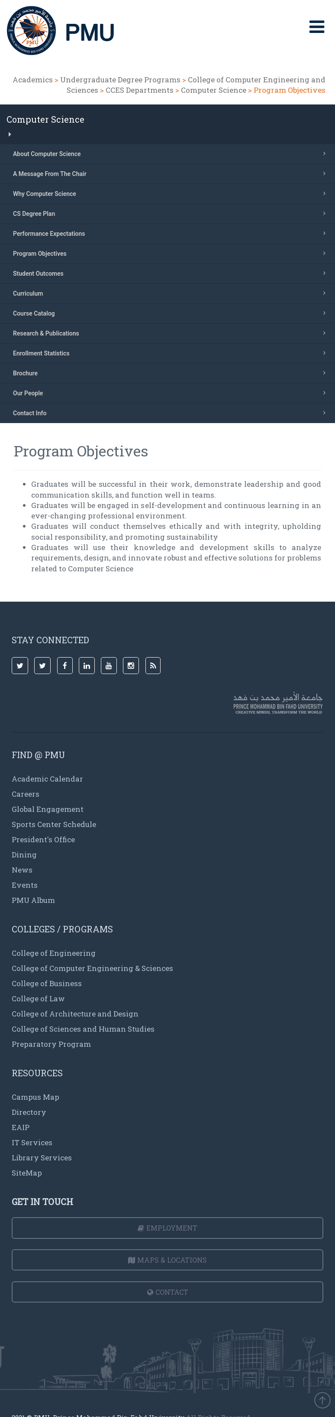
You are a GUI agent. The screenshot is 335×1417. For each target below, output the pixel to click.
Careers (25, 794)
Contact (167, 1291)
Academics (33, 80)
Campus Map (35, 1097)
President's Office (43, 839)
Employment (167, 1227)
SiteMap (27, 1173)
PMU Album (33, 900)
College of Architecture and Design (75, 1014)
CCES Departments (140, 90)
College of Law (38, 998)
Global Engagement (48, 809)
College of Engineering (54, 953)
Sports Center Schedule (54, 824)
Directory (29, 1112)
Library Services (42, 1158)
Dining (24, 855)
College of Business (47, 983)
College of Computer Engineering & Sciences (92, 968)
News (22, 870)
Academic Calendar (47, 779)
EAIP (20, 1127)
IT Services (32, 1142)
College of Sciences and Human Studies (83, 1029)
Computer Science (213, 90)
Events (25, 885)
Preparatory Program (51, 1044)
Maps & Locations (167, 1259)
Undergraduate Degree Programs (120, 80)
